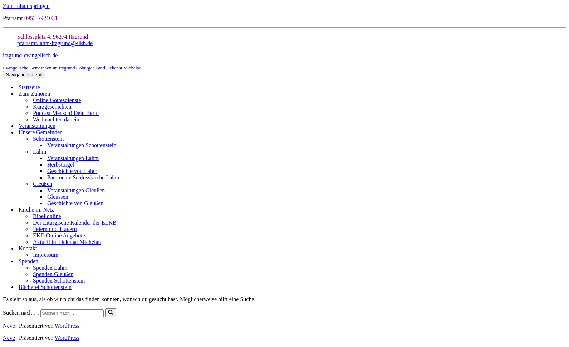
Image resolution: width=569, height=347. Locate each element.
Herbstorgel (60, 165)
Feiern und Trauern (55, 229)
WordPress (67, 326)
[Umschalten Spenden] (562, 262)
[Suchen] (72, 313)
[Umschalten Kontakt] (562, 249)
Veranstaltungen (37, 126)
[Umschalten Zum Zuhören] (562, 94)
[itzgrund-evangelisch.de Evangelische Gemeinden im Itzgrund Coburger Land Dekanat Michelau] (284, 61)
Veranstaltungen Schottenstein (81, 145)
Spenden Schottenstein (59, 281)
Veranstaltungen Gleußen (76, 190)
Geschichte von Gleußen (75, 203)
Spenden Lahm (50, 268)
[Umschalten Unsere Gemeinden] (562, 133)
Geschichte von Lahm (72, 171)
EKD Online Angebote (59, 235)
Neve (9, 326)
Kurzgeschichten (52, 106)
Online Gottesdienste (57, 100)
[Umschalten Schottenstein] (562, 139)
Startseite (29, 87)
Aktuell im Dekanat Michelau (67, 242)
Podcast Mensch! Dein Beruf (66, 113)
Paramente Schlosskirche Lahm (83, 177)
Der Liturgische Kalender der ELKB (74, 223)
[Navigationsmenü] (24, 74)
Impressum (45, 255)
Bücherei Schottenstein (45, 287)
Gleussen (57, 197)
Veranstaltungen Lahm (73, 158)
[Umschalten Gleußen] (562, 184)
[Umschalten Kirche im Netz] (562, 210)
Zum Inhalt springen (26, 6)
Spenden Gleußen (53, 274)
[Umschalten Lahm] (562, 152)
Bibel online (47, 216)
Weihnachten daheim (57, 119)
